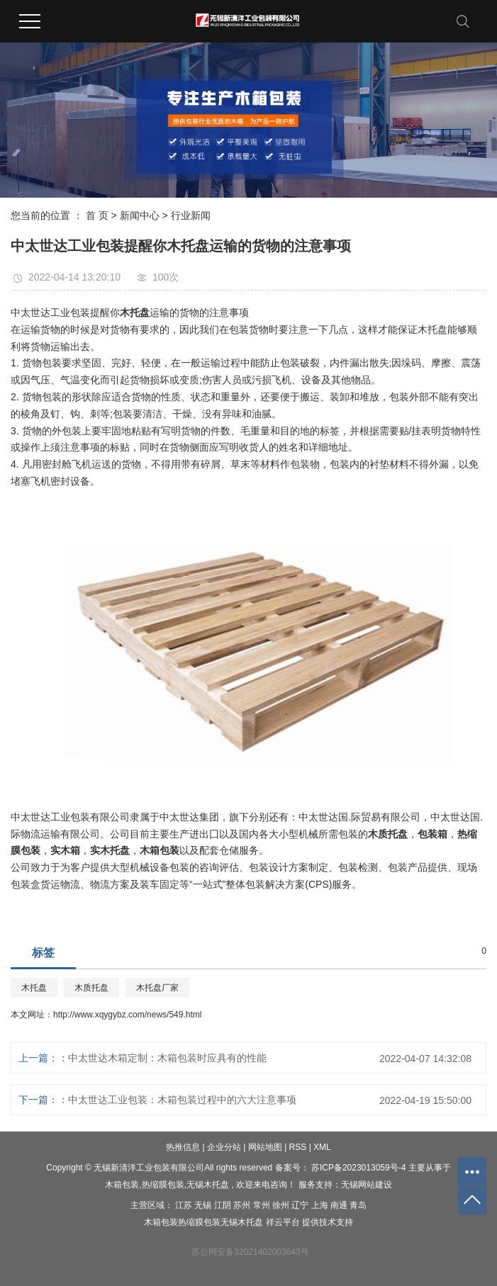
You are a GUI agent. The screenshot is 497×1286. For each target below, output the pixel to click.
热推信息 (183, 1147)
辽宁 (301, 1205)
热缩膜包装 (163, 1185)
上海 (320, 1205)
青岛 (358, 1205)
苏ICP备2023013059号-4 (358, 1168)
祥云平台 (283, 1222)
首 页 (97, 215)
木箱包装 (122, 1185)
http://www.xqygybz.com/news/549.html (127, 1015)
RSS (298, 1147)
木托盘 (34, 988)
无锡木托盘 (207, 1185)
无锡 (203, 1205)
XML (322, 1147)
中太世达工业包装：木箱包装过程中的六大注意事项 (182, 1099)
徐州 (281, 1205)
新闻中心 (140, 215)
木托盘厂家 (157, 988)
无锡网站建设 (366, 1185)
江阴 (223, 1205)
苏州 (242, 1205)
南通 (340, 1205)
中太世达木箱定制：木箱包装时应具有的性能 (167, 1058)
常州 (262, 1205)
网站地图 (266, 1147)
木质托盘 (91, 988)
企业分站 (224, 1147)
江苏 (184, 1205)
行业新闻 (191, 215)
